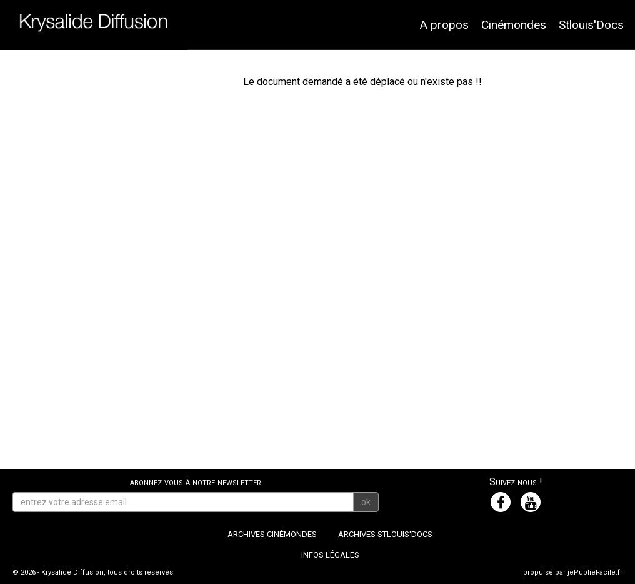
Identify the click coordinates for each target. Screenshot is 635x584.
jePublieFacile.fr (595, 572)
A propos (444, 25)
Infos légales (330, 555)
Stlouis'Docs (591, 25)
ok (366, 502)
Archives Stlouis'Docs (385, 534)
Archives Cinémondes (272, 534)
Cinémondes (513, 25)
